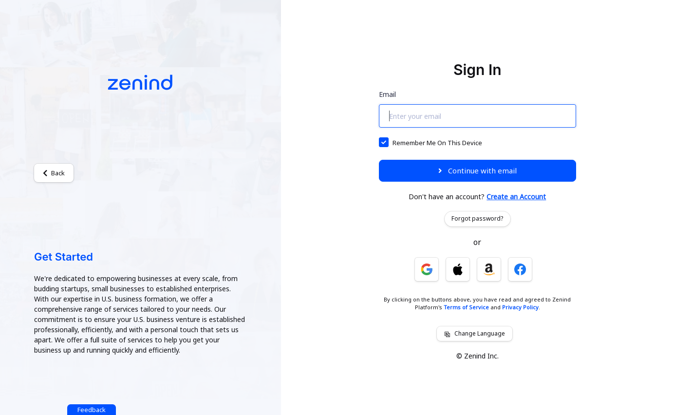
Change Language (474, 333)
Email (387, 94)
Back (54, 173)
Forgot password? (477, 218)
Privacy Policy (520, 307)
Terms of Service (466, 307)
